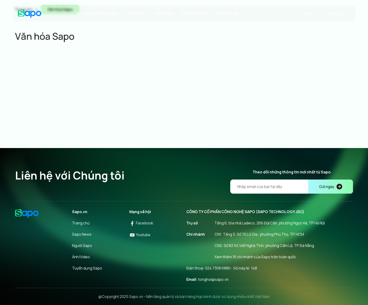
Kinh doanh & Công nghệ (97, 13)
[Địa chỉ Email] (291, 187)
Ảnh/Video (81, 256)
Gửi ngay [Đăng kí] (330, 186)
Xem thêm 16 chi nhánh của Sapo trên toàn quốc (255, 256)
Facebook (141, 223)
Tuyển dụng (333, 13)
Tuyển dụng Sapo (87, 268)
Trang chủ (81, 223)
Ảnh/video (164, 13)
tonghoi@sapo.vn (213, 279)
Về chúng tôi (227, 13)
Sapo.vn (309, 13)
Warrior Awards (195, 13)
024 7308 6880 (217, 268)
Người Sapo (136, 13)
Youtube (139, 234)
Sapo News (82, 234)
